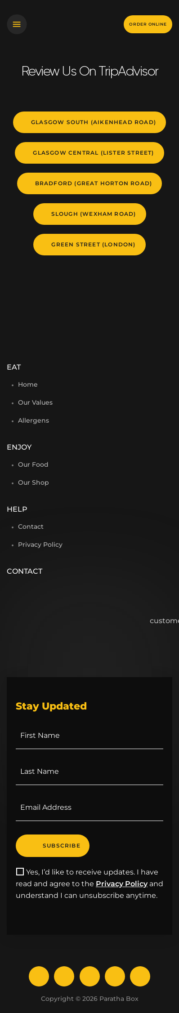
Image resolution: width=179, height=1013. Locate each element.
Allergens (33, 420)
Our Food (33, 464)
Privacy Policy (40, 544)
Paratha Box (119, 999)
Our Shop (33, 482)
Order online (148, 24)
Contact (31, 526)
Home (28, 384)
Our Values (35, 402)
